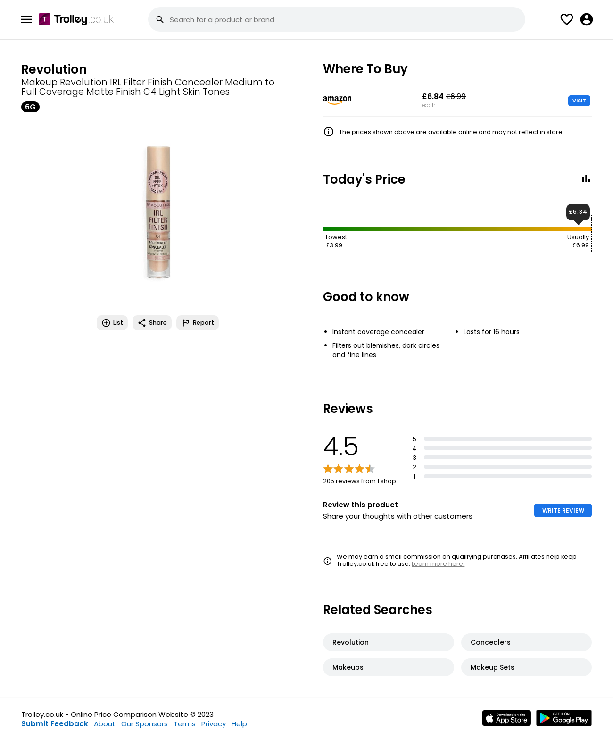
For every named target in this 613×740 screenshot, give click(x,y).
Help (239, 724)
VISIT (579, 100)
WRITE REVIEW (563, 510)
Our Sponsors (144, 724)
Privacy (213, 724)
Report (197, 323)
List (112, 323)
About (105, 724)
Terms (185, 724)
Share (152, 323)
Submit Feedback (54, 724)
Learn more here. (438, 563)
